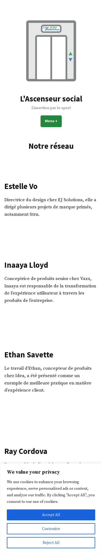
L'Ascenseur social (51, 99)
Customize (51, 528)
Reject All (51, 542)
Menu (53, 120)
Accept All (51, 514)
